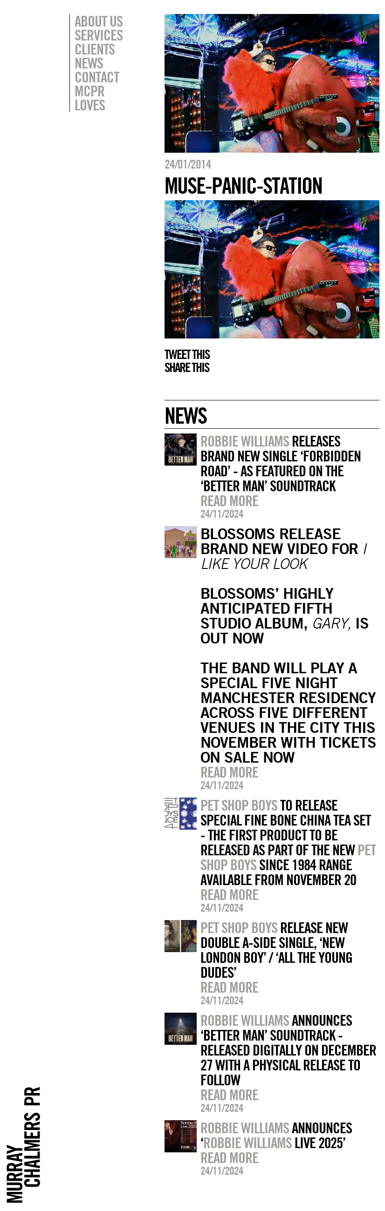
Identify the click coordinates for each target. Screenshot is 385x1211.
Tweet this (187, 354)
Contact (97, 77)
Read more (229, 500)
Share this (187, 367)
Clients (95, 49)
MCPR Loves (90, 97)
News (89, 63)
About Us (99, 21)
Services (99, 35)
